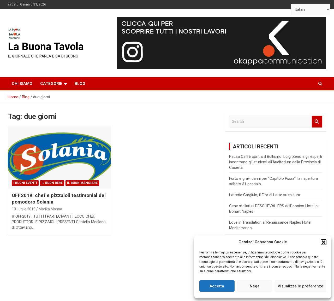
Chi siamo (22, 83)
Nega (255, 286)
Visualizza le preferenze (300, 286)
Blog (80, 83)
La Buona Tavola (46, 46)
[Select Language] (310, 9)
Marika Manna (50, 209)
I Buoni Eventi (25, 183)
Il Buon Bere (52, 183)
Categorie (51, 83)
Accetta (217, 286)
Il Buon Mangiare (82, 183)
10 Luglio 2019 (23, 209)
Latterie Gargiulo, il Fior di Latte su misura (264, 195)
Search (317, 122)
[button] (323, 242)
